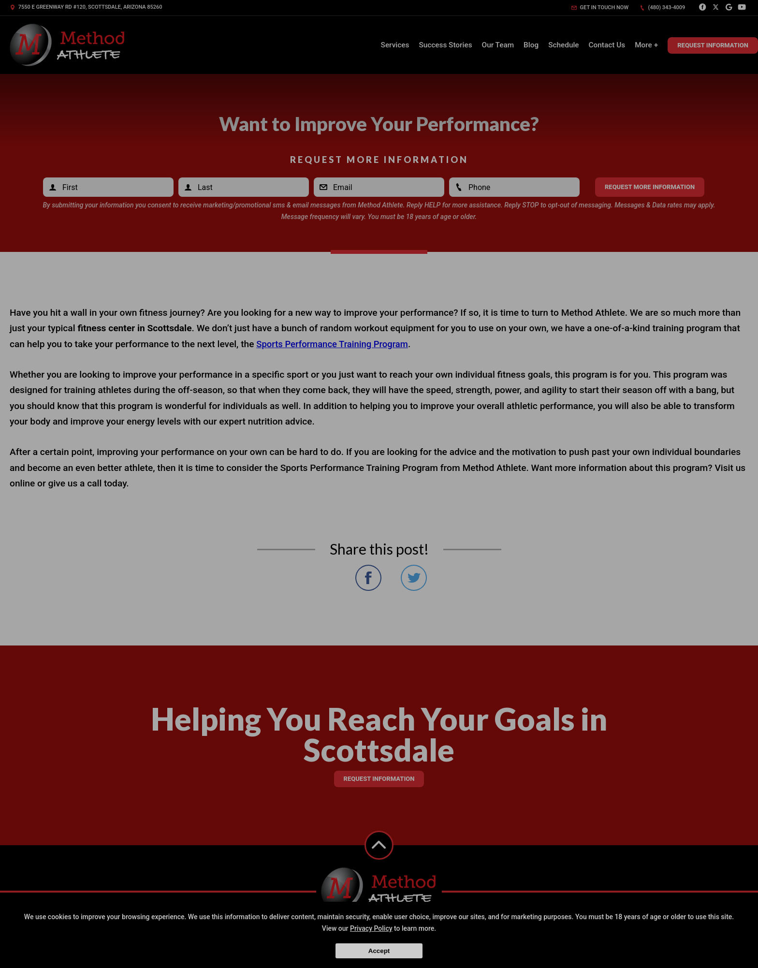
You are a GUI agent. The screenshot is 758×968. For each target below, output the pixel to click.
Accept (379, 950)
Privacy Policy (371, 928)
